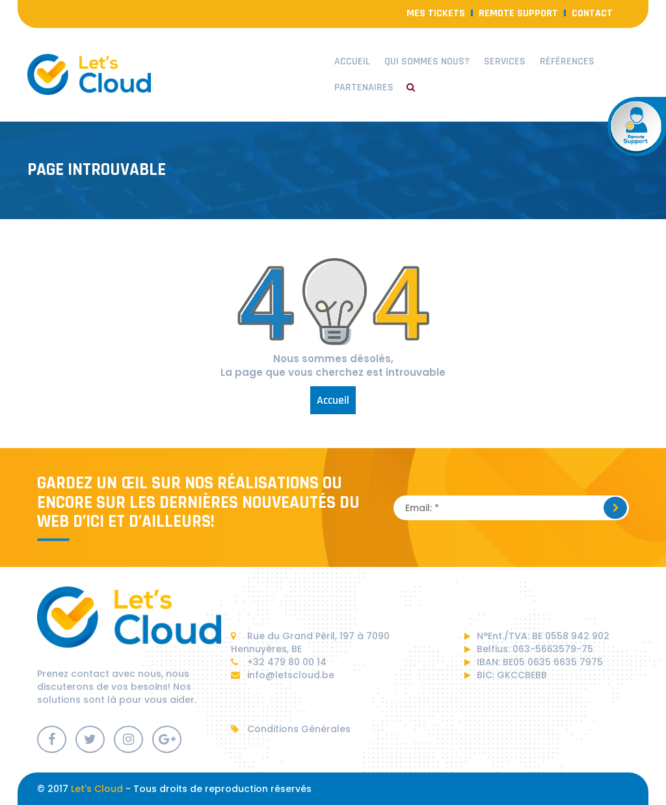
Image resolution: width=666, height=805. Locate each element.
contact (592, 13)
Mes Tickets (435, 13)
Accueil (352, 61)
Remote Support (518, 13)
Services (505, 61)
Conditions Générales (291, 728)
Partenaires (363, 87)
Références (567, 61)
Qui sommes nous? (427, 61)
